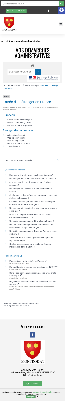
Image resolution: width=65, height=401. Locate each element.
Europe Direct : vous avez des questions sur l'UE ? (33, 267)
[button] (61, 10)
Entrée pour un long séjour (19, 122)
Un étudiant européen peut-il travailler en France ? (31, 221)
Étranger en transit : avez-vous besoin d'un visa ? (31, 175)
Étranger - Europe (31, 85)
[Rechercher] (61, 3)
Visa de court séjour (16, 138)
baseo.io (26, 306)
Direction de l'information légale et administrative (21, 304)
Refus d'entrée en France (18, 143)
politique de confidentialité (43, 392)
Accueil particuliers (12, 85)
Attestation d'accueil (16, 135)
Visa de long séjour (15, 140)
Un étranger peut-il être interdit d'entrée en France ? (32, 178)
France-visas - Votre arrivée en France (28, 261)
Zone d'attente (13, 146)
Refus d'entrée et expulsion (19, 125)
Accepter (30, 397)
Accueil (4, 41)
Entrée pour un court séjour (19, 120)
